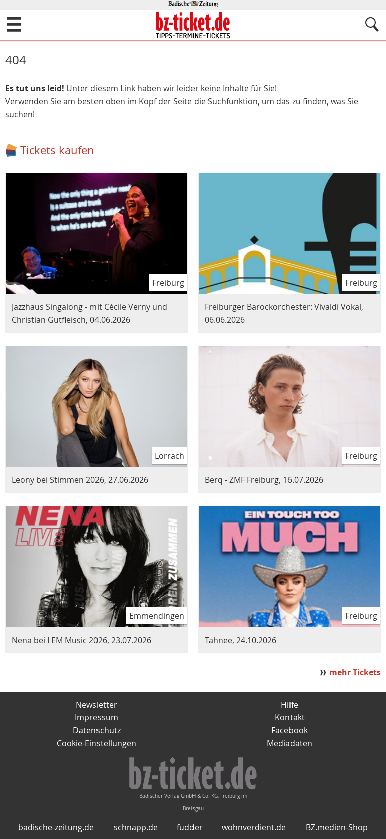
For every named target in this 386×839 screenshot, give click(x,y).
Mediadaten (289, 743)
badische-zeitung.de (56, 827)
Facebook (289, 730)
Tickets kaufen (57, 150)
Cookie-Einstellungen (96, 743)
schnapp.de (136, 827)
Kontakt (290, 717)
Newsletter (96, 704)
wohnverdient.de (254, 827)
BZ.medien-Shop (337, 827)
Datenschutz (97, 730)
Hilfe (289, 704)
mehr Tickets (355, 672)
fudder (190, 827)
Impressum (96, 717)
